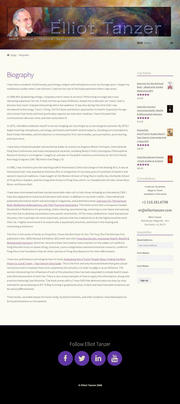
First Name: (143, 252)
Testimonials (95, 38)
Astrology (27, 38)
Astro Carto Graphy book (71, 38)
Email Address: (145, 239)
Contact (111, 38)
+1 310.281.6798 (155, 202)
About (12, 38)
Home (13, 55)
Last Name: (143, 265)
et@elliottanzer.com (155, 210)
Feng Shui (45, 38)
